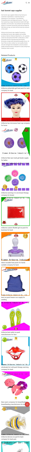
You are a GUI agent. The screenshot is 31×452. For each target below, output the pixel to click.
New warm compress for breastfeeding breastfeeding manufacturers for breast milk (14, 403)
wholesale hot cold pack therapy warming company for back (15, 368)
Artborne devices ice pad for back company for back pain (12, 438)
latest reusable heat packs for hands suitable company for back (13, 264)
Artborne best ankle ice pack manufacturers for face (10, 333)
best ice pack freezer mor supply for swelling (13, 298)
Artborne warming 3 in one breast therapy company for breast (15, 194)
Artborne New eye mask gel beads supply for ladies (14, 159)
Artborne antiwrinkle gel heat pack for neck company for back (15, 89)
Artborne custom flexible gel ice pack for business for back (14, 229)
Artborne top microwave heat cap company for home (15, 124)
